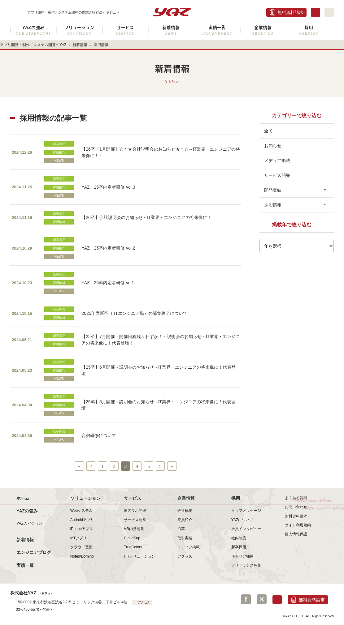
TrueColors (133, 547)
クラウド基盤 (81, 547)
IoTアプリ (78, 538)
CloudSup (132, 538)
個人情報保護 (296, 534)
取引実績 (184, 538)
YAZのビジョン (29, 523)
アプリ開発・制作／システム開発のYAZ (33, 45)
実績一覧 (217, 30)
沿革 (181, 529)
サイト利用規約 (298, 525)
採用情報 (59, 152)
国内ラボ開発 (135, 510)
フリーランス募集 (246, 565)
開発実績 (272, 190)
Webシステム (81, 510)
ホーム (22, 498)
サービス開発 (277, 175)
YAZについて (242, 520)
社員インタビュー (246, 529)
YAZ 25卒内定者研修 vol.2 (108, 248)
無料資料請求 (290, 12)
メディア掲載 (277, 160)
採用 (309, 30)
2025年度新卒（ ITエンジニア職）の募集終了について (134, 313)
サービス (125, 30)
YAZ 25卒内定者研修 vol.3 (108, 187)
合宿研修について (98, 435)
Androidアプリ (82, 520)
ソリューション (79, 30)
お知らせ (272, 145)
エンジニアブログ (33, 552)
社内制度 (238, 538)
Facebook (246, 599)
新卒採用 (59, 144)
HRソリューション (139, 556)
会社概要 (184, 510)
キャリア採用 (242, 556)
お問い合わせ (296, 507)
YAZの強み (33, 30)
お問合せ (315, 12)
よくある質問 (296, 498)
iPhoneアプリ (81, 529)
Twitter (262, 599)
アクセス (184, 556)
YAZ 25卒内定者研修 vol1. (108, 282)
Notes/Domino (82, 556)
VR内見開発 (134, 529)
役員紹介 (184, 520)
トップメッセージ (246, 510)
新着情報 (171, 30)
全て (268, 130)
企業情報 (263, 30)
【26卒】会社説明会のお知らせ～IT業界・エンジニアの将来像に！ (146, 217)
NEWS (59, 160)
